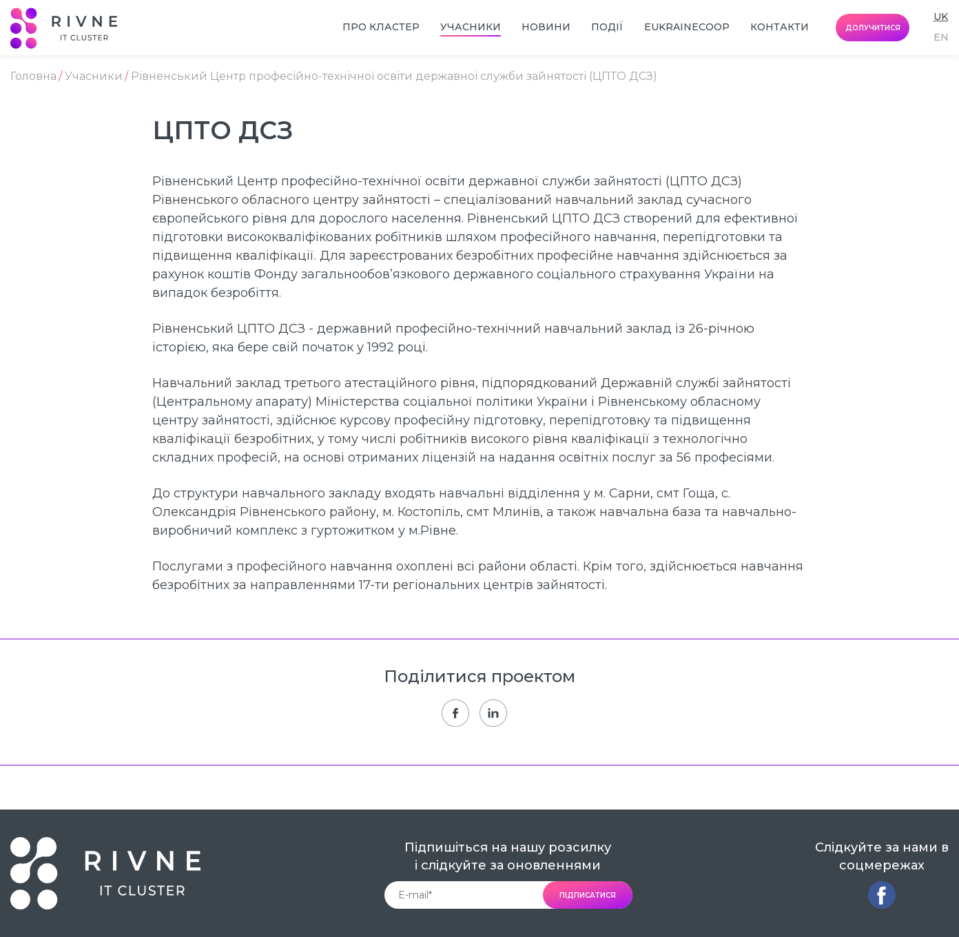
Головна (33, 76)
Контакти (779, 27)
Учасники (470, 27)
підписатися (587, 895)
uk (941, 16)
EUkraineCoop (687, 27)
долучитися (872, 27)
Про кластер (381, 27)
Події (607, 27)
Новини (546, 27)
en (941, 37)
